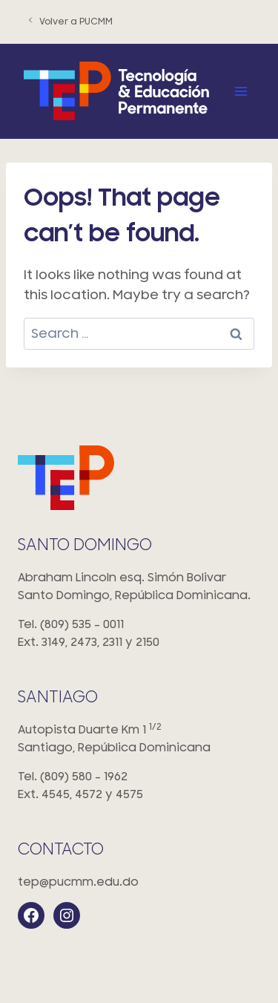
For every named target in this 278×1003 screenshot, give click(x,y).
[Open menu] (240, 90)
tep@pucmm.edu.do (78, 882)
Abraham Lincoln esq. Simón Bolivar (139, 587)
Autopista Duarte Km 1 (139, 740)
